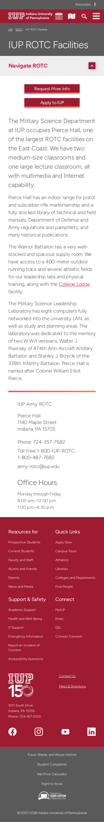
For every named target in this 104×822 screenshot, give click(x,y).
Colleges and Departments (75, 578)
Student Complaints (52, 764)
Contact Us (67, 676)
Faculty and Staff (20, 560)
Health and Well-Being (25, 619)
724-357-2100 (30, 716)
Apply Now (63, 542)
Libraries (61, 569)
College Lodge (74, 284)
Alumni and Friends (22, 569)
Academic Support (22, 610)
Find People (64, 587)
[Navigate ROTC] (53, 65)
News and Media (20, 587)
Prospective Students (24, 542)
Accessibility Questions (25, 659)
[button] (96, 15)
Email (59, 619)
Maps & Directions (72, 686)
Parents (14, 578)
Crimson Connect (68, 636)
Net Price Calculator (52, 774)
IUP (10, 29)
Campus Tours (66, 551)
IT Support (16, 628)
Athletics (62, 560)
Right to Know (52, 784)
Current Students (21, 551)
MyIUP (60, 610)
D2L (58, 628)
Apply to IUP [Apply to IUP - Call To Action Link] (52, 102)
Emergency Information (25, 636)
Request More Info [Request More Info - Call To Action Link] (52, 88)
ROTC (18, 29)
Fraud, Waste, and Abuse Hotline (52, 755)
